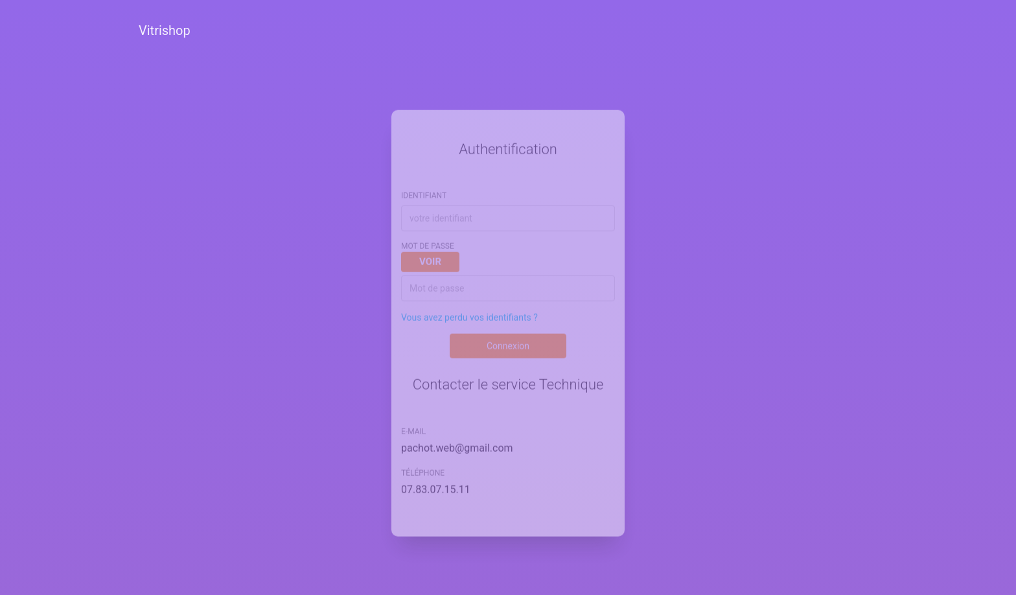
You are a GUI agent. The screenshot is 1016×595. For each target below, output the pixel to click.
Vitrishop (164, 30)
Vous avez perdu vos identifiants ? (469, 308)
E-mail (413, 422)
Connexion (508, 337)
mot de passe (430, 248)
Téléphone (422, 464)
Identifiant (423, 187)
